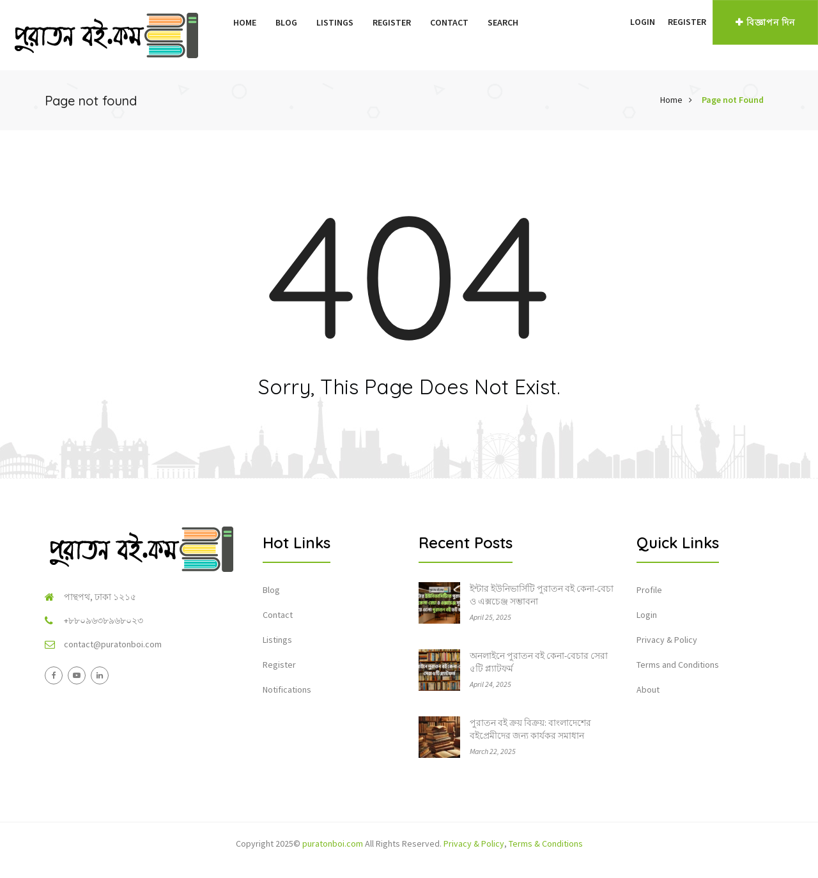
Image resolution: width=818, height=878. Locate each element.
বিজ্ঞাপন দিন (765, 22)
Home (244, 22)
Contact (449, 22)
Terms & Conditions (546, 843)
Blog (286, 22)
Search (503, 22)
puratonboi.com (332, 843)
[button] (617, 21)
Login (642, 21)
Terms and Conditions (678, 664)
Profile (649, 590)
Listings (334, 22)
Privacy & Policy (667, 639)
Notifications (287, 689)
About (648, 689)
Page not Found (733, 99)
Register (392, 22)
